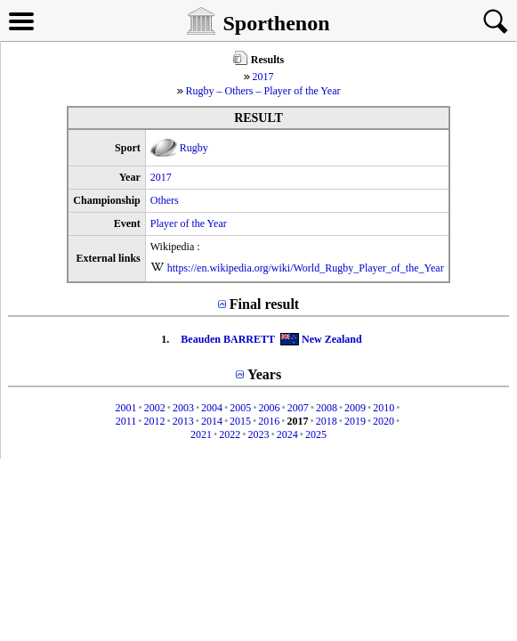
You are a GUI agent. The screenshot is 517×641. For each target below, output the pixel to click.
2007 (298, 408)
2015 (240, 421)
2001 (125, 408)
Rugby (194, 148)
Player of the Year (188, 223)
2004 (211, 408)
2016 (268, 421)
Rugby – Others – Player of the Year (263, 91)
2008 (326, 408)
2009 (355, 408)
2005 (240, 408)
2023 (259, 434)
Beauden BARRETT (228, 339)
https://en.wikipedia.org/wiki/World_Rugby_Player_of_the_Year (305, 268)
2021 (201, 434)
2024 (287, 434)
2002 (155, 408)
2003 (183, 408)
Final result (264, 304)
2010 (383, 408)
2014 (211, 421)
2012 (154, 421)
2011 (126, 421)
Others (164, 200)
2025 (316, 434)
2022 (229, 434)
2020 (383, 421)
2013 (183, 421)
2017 (263, 76)
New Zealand (332, 339)
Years (264, 374)
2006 (269, 408)
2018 (326, 421)
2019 (355, 421)
